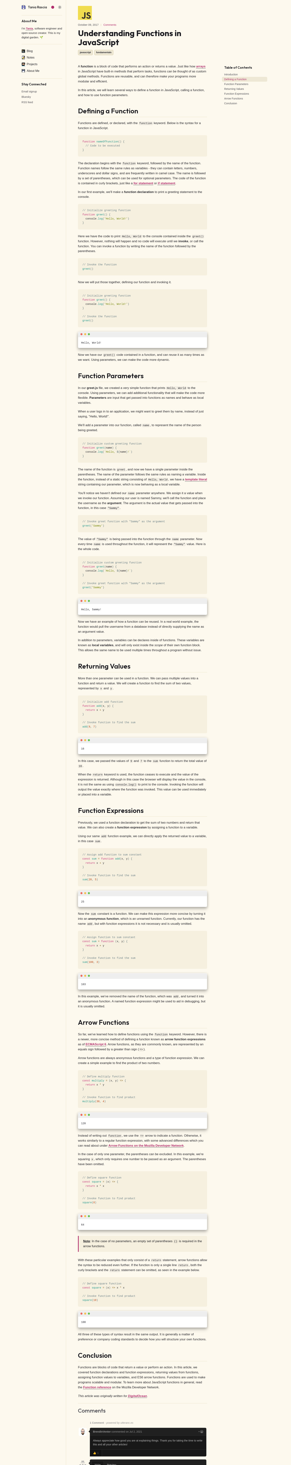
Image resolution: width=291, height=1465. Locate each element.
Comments (109, 24)
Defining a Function (235, 79)
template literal (196, 479)
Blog (27, 51)
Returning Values (234, 88)
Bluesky (26, 96)
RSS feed (27, 102)
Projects (29, 64)
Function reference (97, 1387)
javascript (85, 52)
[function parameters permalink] (75, 375)
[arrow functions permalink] (75, 1022)
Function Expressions (236, 93)
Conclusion (230, 103)
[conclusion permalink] (75, 1355)
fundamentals (104, 52)
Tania (29, 28)
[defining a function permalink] (75, 110)
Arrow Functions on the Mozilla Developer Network (146, 1145)
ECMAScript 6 (96, 1044)
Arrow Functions (233, 98)
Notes (28, 57)
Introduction (231, 74)
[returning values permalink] (75, 666)
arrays (200, 66)
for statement (143, 183)
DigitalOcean (137, 1396)
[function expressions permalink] (75, 810)
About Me (30, 71)
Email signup (29, 91)
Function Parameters (236, 84)
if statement (166, 183)
